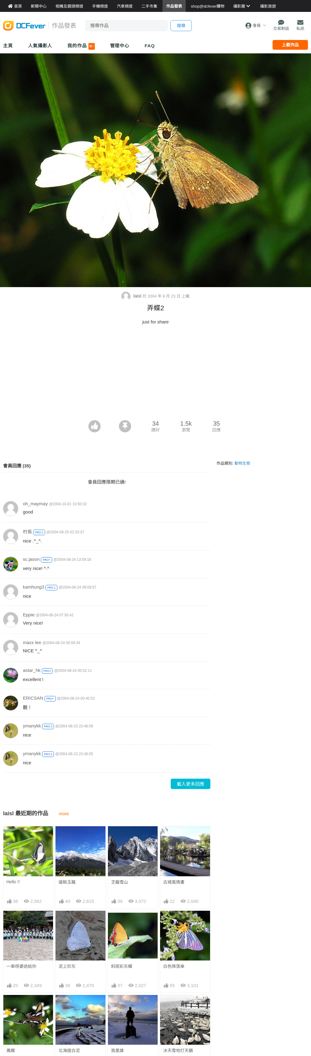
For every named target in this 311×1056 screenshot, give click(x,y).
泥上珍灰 (67, 966)
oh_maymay (35, 503)
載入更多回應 (190, 784)
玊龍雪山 (119, 882)
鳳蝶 (10, 1050)
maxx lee (32, 642)
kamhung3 (33, 586)
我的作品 (81, 46)
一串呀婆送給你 (21, 966)
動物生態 (242, 463)
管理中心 (120, 45)
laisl (131, 295)
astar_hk (32, 670)
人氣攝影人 (40, 45)
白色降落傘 (173, 966)
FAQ (150, 45)
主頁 (8, 45)
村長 (27, 531)
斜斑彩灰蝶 (121, 966)
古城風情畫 (173, 882)
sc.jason (31, 559)
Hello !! (13, 881)
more (64, 813)
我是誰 (117, 1050)
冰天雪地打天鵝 (178, 1050)
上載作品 (290, 44)
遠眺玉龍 (67, 882)
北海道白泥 (69, 1050)
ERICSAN (33, 698)
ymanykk (32, 725)
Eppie (28, 614)
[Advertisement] (155, 374)
